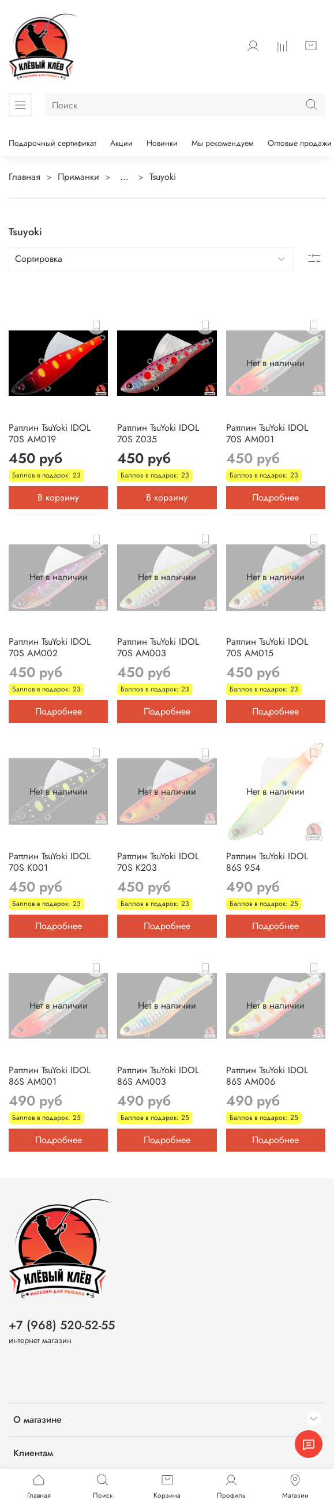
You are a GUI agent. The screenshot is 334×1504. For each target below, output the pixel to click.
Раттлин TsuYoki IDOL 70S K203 (158, 861)
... (124, 177)
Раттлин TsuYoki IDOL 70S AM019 (50, 433)
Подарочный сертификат (52, 143)
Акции (121, 143)
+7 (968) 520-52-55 (62, 1325)
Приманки (78, 176)
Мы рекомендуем (223, 143)
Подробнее (275, 497)
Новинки (162, 143)
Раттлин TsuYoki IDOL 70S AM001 (267, 433)
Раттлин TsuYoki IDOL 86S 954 (267, 861)
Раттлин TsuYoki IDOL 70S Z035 (158, 433)
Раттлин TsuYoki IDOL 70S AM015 (267, 647)
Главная (24, 176)
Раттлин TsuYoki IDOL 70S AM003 (158, 647)
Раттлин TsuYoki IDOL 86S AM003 (158, 1075)
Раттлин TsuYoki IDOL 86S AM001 (50, 1075)
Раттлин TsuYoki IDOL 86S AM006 (267, 1075)
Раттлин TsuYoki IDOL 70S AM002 (50, 647)
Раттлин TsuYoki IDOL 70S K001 (50, 861)
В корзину (58, 497)
